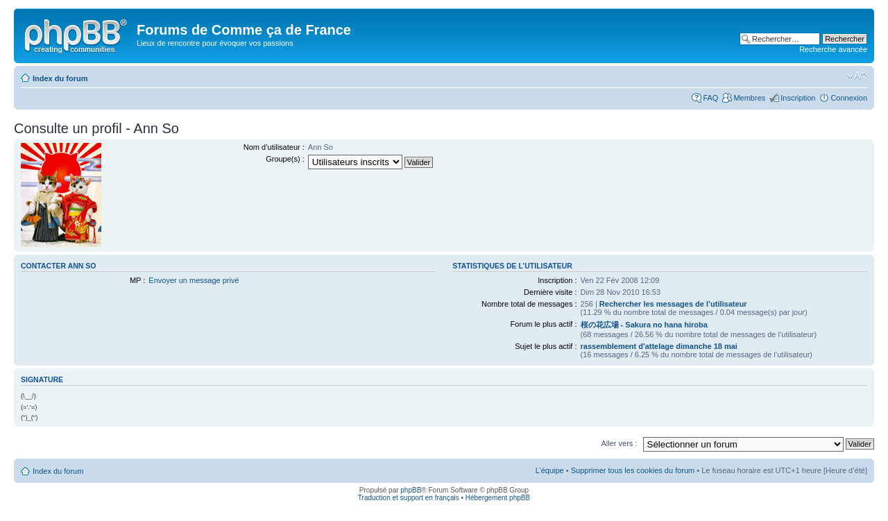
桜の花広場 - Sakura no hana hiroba (644, 325)
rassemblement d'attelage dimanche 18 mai (659, 346)
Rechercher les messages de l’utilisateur (673, 304)
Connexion (848, 98)
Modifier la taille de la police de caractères (857, 75)
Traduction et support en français (408, 498)
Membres (749, 98)
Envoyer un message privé (193, 280)
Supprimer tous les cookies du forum (633, 470)
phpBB (410, 490)
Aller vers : (619, 443)
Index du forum (60, 78)
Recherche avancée (833, 49)
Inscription (797, 98)
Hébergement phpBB (498, 498)
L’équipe (550, 470)
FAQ (710, 98)
